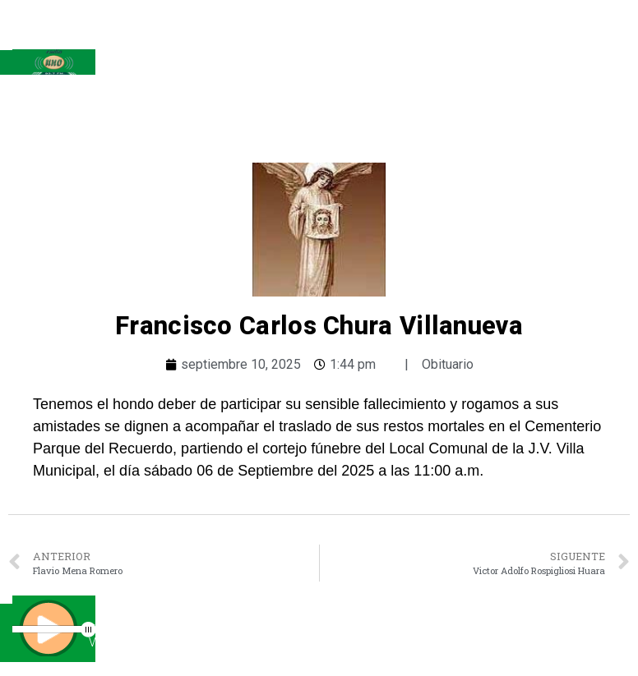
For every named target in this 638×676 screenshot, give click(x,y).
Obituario (448, 364)
